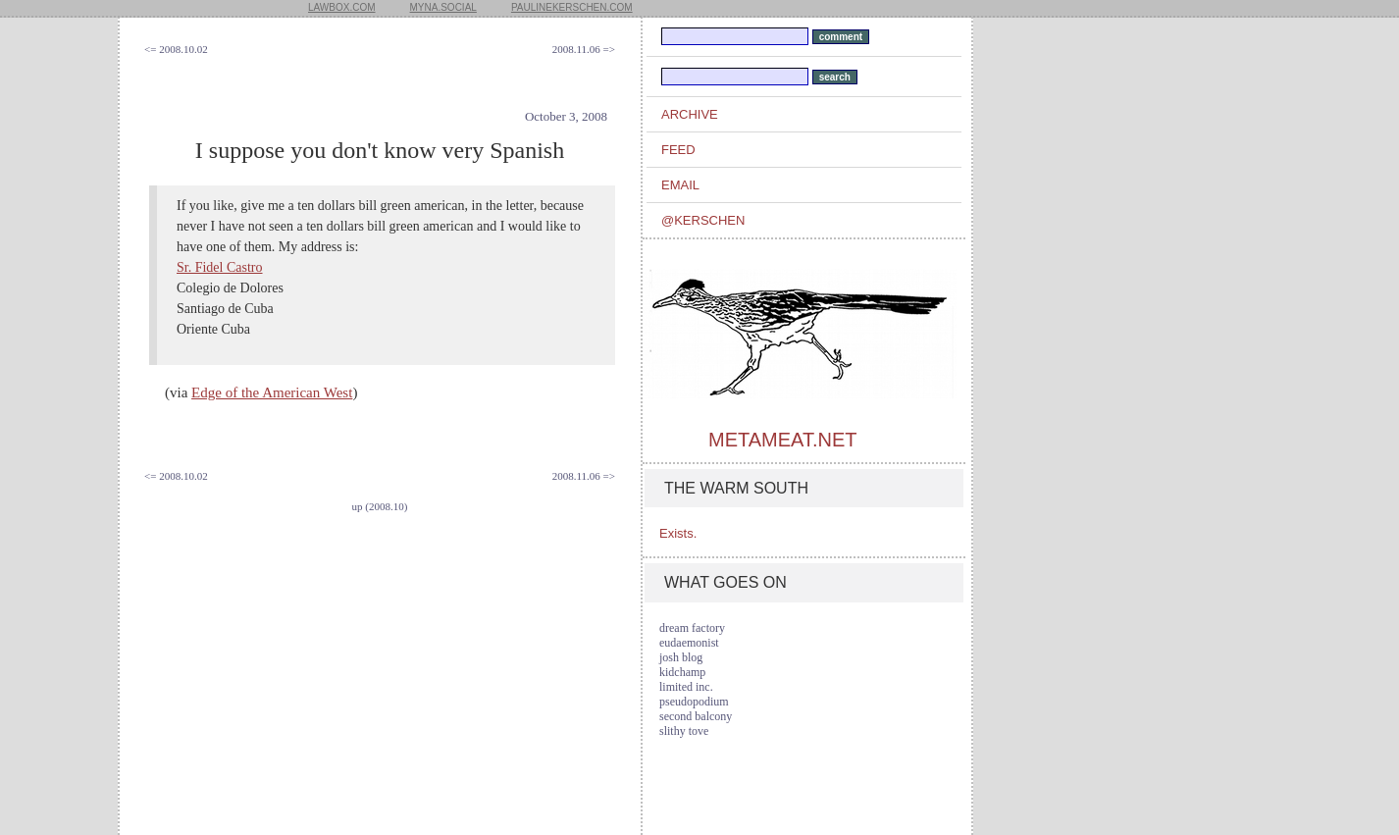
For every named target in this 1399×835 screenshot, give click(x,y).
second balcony (695, 716)
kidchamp (682, 672)
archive (689, 114)
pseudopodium (694, 701)
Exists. (678, 533)
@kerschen (703, 220)
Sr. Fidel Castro (220, 267)
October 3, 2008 (566, 116)
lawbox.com (342, 7)
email (680, 185)
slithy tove (683, 731)
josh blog (680, 657)
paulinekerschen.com (572, 7)
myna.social (443, 7)
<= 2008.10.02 (176, 49)
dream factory (692, 628)
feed (678, 149)
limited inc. (686, 687)
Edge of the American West (271, 392)
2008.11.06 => (583, 49)
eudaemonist (689, 643)
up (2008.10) (380, 506)
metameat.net (782, 439)
